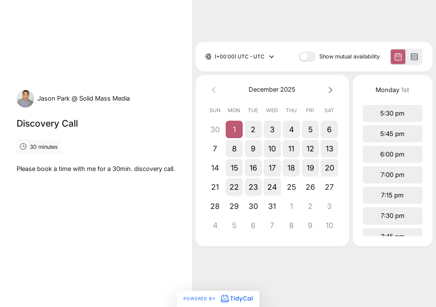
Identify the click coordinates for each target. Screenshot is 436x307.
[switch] (307, 57)
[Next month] (329, 89)
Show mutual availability (349, 57)
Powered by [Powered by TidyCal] (218, 298)
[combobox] (215, 57)
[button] (234, 129)
